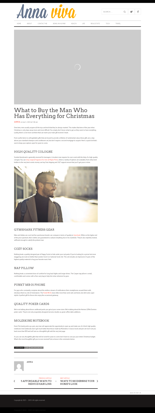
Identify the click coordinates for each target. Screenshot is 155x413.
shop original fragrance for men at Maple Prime (42, 160)
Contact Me (42, 24)
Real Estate (95, 24)
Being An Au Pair (59, 24)
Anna (17, 122)
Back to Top (134, 393)
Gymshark (77, 235)
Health (74, 24)
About (29, 24)
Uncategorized (37, 348)
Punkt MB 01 (47, 293)
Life (83, 24)
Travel (118, 24)
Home (19, 24)
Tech (108, 24)
